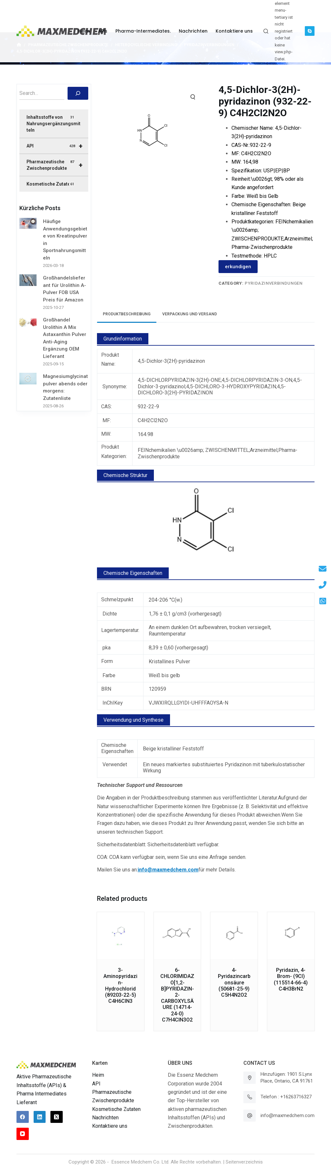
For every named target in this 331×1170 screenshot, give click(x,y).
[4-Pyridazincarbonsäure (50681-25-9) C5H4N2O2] (234, 935)
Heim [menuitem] (84, 31)
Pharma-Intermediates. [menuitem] (143, 31)
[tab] (126, 314)
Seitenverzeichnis (244, 1162)
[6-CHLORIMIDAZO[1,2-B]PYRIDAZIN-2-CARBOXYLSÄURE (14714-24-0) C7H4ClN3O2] (177, 935)
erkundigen (238, 267)
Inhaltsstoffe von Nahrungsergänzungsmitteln (53, 123)
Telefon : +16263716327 (286, 1097)
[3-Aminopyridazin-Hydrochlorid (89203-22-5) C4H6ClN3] (120, 935)
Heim (98, 1075)
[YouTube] (22, 1134)
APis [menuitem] (102, 31)
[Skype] (310, 31)
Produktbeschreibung (127, 314)
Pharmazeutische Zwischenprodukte (57, 165)
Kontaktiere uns (109, 1126)
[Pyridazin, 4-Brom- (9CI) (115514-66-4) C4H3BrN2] (291, 935)
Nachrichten (105, 1117)
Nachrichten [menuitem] (193, 31)
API (57, 146)
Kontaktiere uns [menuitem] (234, 31)
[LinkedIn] (40, 1117)
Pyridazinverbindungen (274, 283)
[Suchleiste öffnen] (265, 31)
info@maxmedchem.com (288, 1115)
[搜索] (78, 93)
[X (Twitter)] (56, 1117)
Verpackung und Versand (189, 314)
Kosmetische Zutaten (51, 184)
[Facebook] (22, 1117)
